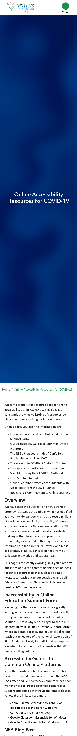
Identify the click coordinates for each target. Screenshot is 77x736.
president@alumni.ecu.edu (22, 587)
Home (6, 389)
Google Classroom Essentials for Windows (38, 717)
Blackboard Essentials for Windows (33, 708)
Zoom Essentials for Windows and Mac (36, 703)
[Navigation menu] (65, 6)
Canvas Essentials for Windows (31, 713)
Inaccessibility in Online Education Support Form (38, 627)
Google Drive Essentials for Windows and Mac (41, 722)
